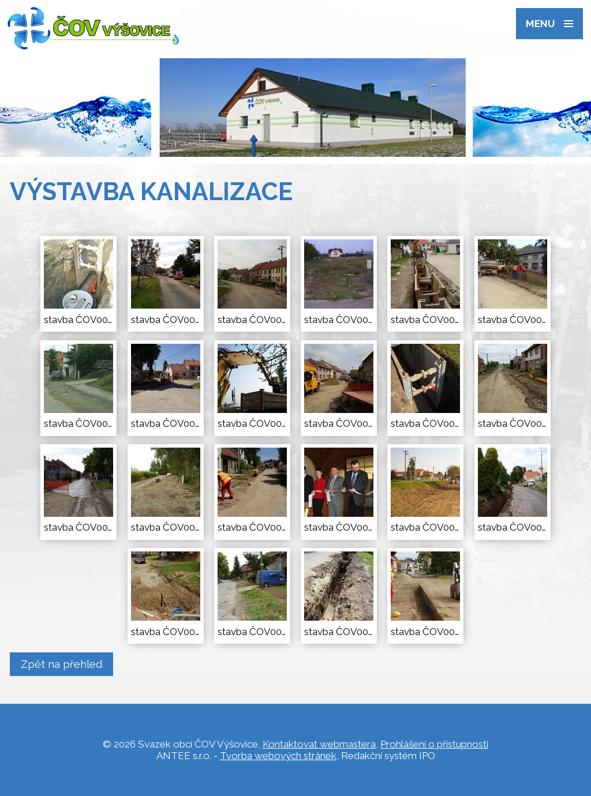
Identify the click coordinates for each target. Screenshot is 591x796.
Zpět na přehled (62, 664)
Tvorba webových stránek (278, 755)
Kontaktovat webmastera (319, 744)
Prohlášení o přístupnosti (434, 744)
